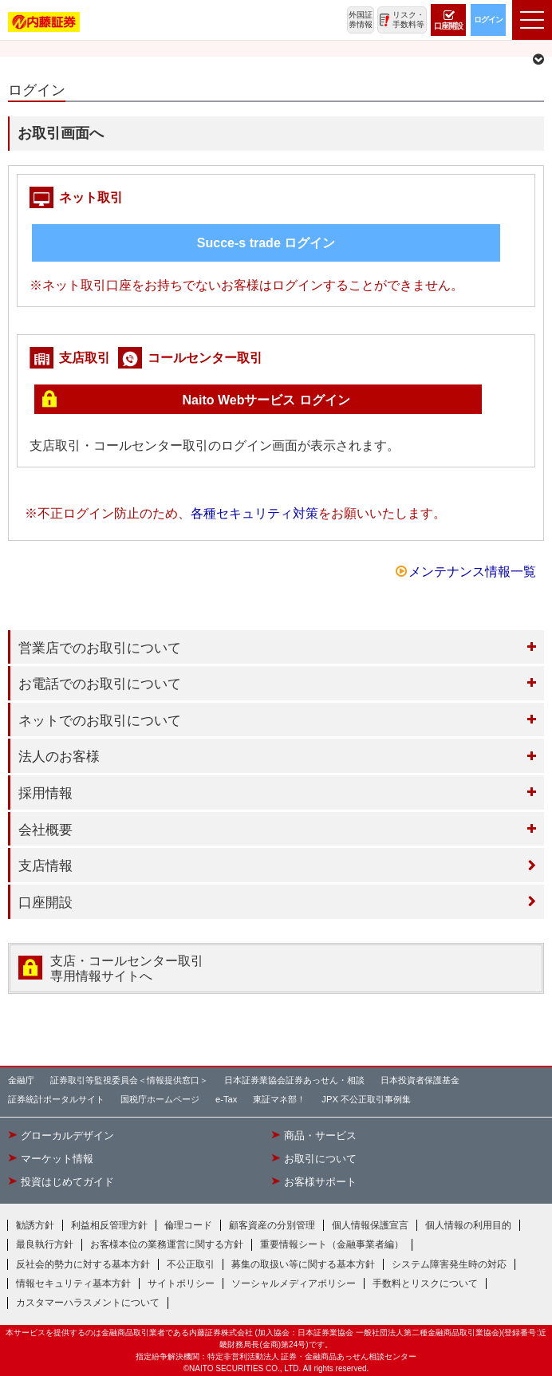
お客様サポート (320, 1182)
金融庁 (21, 1080)
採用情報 (45, 793)
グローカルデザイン (67, 1135)
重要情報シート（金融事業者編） (332, 1244)
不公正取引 (191, 1264)
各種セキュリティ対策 (254, 513)
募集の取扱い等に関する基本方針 (303, 1264)
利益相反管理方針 (109, 1225)
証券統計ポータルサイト (56, 1099)
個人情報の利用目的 (468, 1225)
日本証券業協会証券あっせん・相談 (294, 1080)
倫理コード (188, 1225)
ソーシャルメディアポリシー (293, 1283)
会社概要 (45, 830)
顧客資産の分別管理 (272, 1225)
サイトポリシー (181, 1283)
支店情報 (45, 865)
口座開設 (45, 902)
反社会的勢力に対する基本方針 (83, 1264)
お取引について (320, 1159)
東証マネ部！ (279, 1099)
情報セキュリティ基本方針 (73, 1283)
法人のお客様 (59, 756)
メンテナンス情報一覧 (472, 571)
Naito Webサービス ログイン (266, 400)
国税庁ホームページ (159, 1099)
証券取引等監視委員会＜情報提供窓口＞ (129, 1080)
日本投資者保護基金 (419, 1080)
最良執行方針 (44, 1244)
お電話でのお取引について (99, 684)
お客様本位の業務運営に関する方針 (166, 1244)
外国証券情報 (361, 19)
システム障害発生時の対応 (449, 1264)
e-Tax (226, 1099)
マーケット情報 (57, 1159)
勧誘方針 (35, 1225)
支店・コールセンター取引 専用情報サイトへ (126, 968)
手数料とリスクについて (425, 1283)
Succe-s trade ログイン (266, 243)
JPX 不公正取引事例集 (366, 1099)
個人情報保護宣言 (370, 1225)
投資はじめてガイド (67, 1182)
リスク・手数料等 (408, 19)
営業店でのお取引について (99, 648)
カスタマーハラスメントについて (88, 1302)
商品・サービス (320, 1135)
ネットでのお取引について (99, 720)
